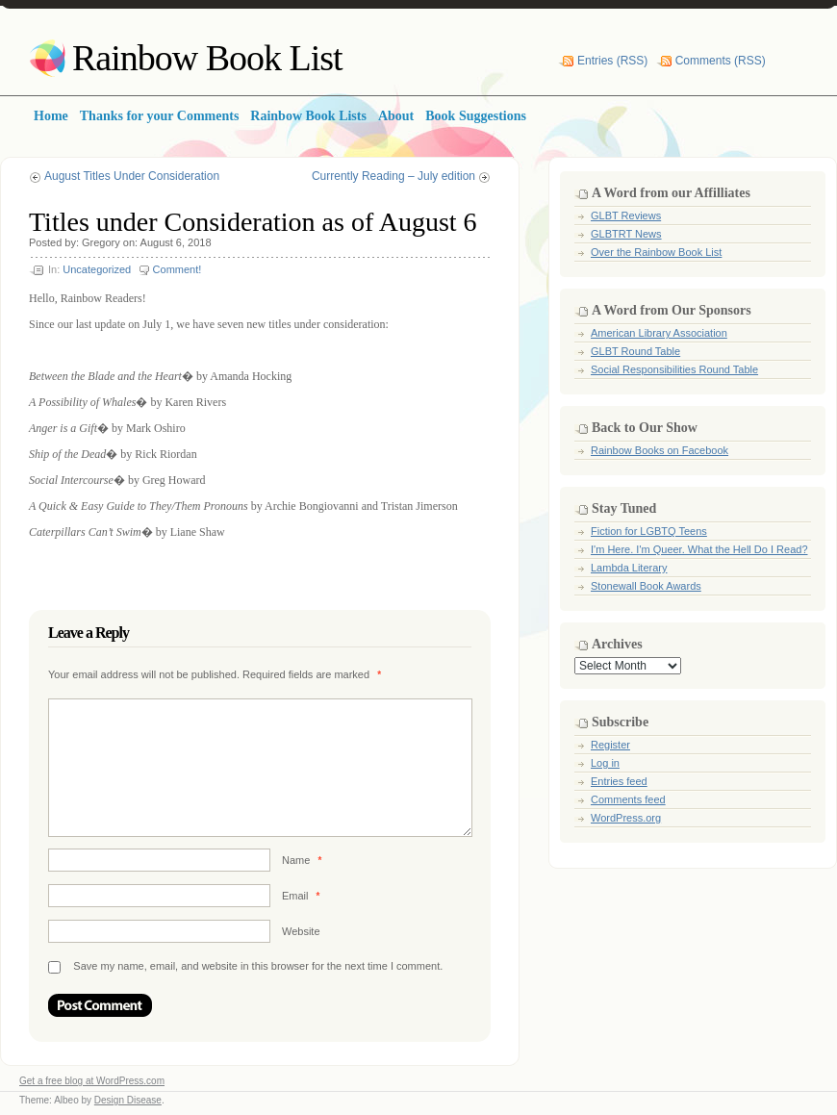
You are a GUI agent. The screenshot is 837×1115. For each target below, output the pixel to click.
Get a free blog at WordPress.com (92, 1081)
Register (610, 744)
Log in (605, 763)
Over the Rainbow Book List (656, 252)
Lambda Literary (629, 567)
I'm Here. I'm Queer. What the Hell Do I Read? (699, 549)
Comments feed (628, 799)
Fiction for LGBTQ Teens (649, 531)
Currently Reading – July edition (393, 176)
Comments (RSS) (720, 60)
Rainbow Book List (207, 58)
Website (301, 931)
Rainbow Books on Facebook (659, 450)
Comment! (177, 269)
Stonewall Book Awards (646, 586)
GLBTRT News (626, 234)
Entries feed (619, 781)
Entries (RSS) (612, 60)
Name (301, 860)
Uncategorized (97, 269)
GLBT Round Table (635, 351)
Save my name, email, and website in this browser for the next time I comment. (258, 966)
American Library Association (659, 333)
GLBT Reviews (626, 215)
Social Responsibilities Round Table (674, 369)
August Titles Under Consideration (131, 176)
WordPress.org (626, 818)
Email (300, 895)
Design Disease (128, 1100)
